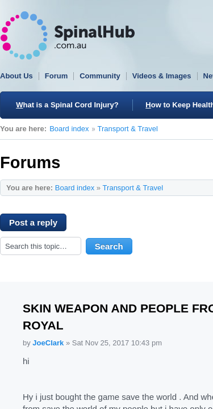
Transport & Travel (128, 128)
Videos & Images (161, 76)
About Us (16, 76)
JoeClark (48, 343)
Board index (69, 128)
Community (100, 76)
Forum (56, 76)
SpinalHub (68, 35)
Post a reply (37, 224)
